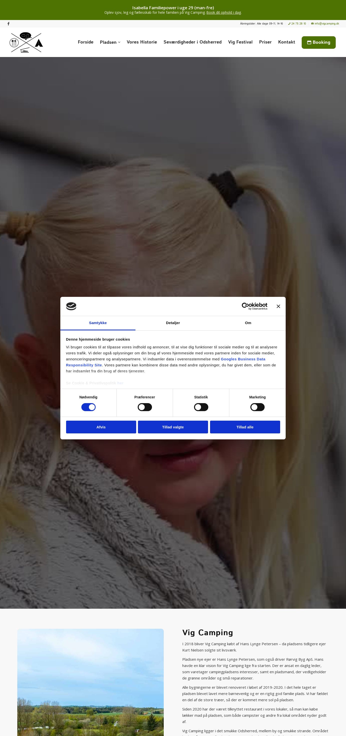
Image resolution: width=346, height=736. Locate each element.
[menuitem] (262, 24)
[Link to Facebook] (8, 24)
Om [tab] (248, 323)
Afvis (101, 427)
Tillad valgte (173, 427)
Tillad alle (244, 427)
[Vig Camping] (26, 42)
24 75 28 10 (297, 24)
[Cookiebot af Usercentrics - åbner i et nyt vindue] (245, 306)
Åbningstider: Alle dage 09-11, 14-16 (261, 24)
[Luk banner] (278, 306)
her (120, 383)
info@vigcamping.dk (325, 24)
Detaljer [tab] (173, 323)
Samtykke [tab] (98, 323)
